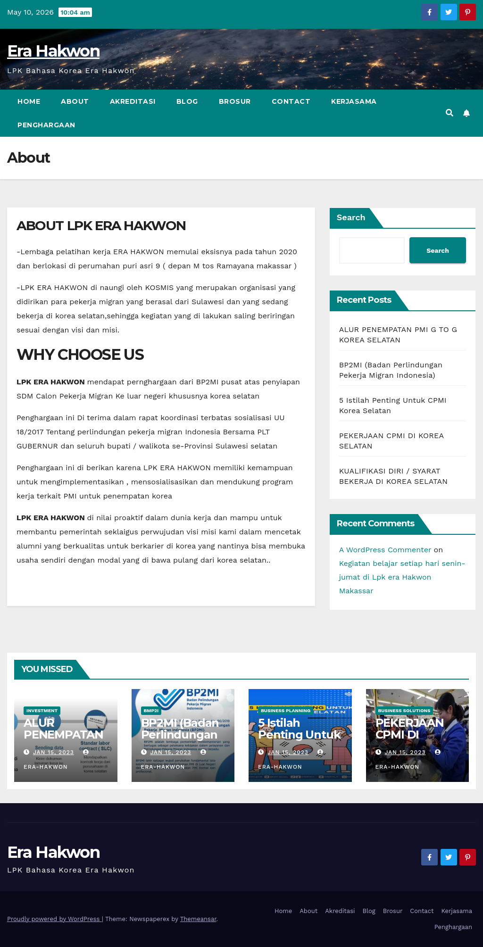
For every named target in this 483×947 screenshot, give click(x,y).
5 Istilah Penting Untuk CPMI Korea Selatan (299, 740)
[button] (449, 112)
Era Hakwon (53, 51)
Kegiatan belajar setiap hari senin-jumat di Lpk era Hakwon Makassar (402, 577)
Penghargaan (46, 125)
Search (351, 217)
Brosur (235, 101)
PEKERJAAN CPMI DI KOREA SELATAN (409, 740)
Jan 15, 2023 (53, 752)
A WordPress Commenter (385, 549)
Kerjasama (354, 101)
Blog (187, 101)
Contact (291, 101)
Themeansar (198, 918)
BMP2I (151, 710)
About (75, 101)
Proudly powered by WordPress (54, 918)
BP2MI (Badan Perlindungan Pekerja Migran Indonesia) (183, 740)
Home (28, 101)
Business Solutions (404, 710)
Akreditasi (133, 101)
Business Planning (285, 710)
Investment (42, 710)
